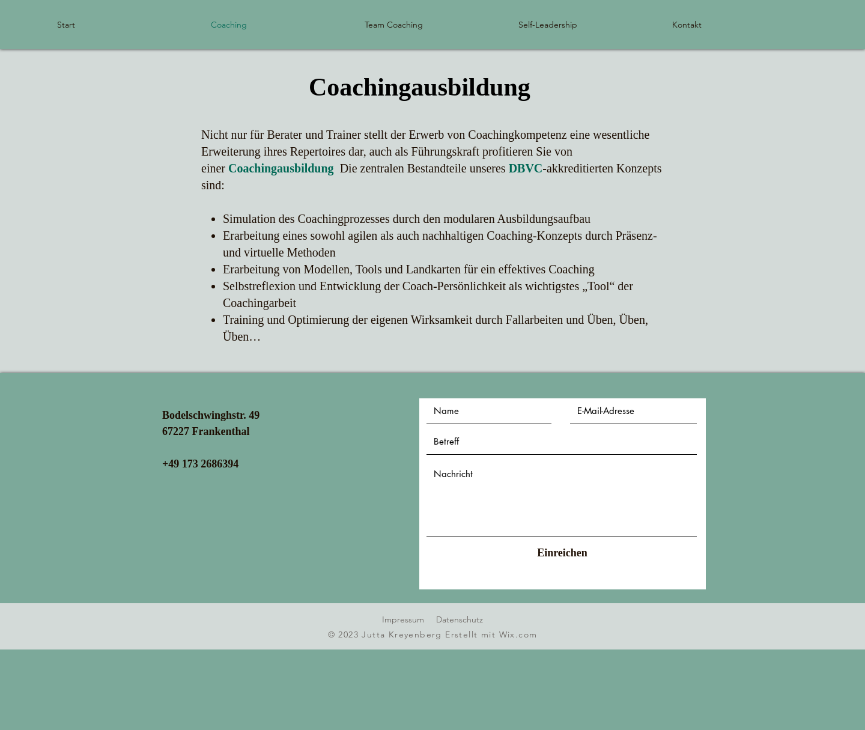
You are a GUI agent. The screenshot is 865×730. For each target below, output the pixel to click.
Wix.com (518, 634)
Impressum (403, 619)
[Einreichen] (562, 553)
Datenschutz (459, 619)
